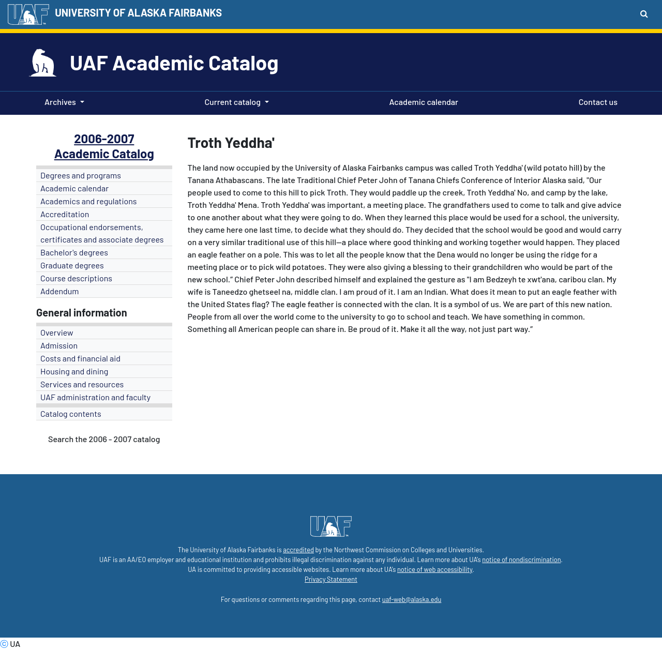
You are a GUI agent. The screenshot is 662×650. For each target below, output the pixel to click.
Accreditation (64, 214)
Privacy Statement (331, 579)
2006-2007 (104, 138)
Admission (59, 345)
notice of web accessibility (434, 569)
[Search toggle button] (644, 13)
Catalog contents (70, 413)
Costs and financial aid (80, 358)
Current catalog (232, 102)
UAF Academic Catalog (174, 62)
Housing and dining (74, 371)
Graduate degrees (72, 265)
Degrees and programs (80, 175)
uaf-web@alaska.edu (411, 599)
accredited (298, 550)
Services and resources (82, 384)
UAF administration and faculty (95, 397)
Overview (56, 332)
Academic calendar (422, 101)
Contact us (596, 101)
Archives (60, 102)
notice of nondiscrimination (521, 559)
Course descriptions (76, 278)
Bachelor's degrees (74, 252)
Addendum (59, 291)
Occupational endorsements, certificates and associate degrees (102, 233)
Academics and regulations (88, 201)
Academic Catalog (104, 153)
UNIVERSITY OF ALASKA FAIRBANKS (138, 12)
